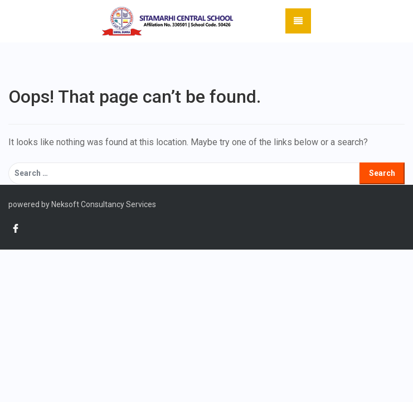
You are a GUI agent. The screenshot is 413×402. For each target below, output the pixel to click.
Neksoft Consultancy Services (103, 204)
